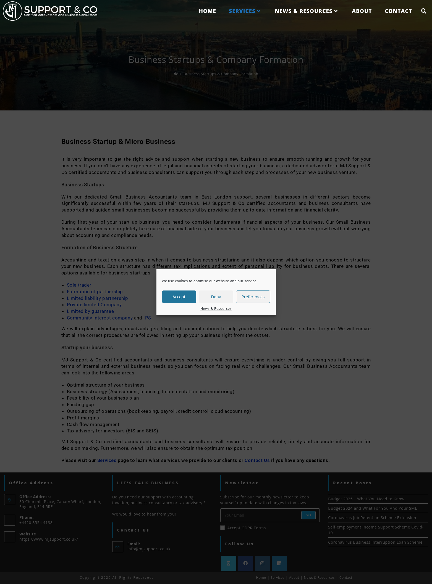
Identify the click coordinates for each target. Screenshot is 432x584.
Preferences (253, 296)
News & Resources (216, 308)
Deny (216, 296)
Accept (178, 296)
